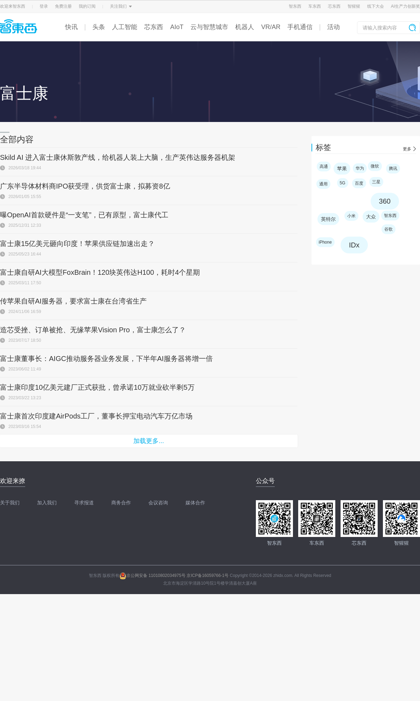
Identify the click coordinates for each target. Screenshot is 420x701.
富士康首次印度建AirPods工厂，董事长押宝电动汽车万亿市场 (96, 416)
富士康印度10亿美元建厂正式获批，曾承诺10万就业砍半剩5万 (97, 387)
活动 (333, 26)
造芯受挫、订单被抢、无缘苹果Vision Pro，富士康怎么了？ (93, 330)
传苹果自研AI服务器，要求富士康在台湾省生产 (73, 301)
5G (342, 183)
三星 (376, 181)
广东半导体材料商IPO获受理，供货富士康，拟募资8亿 (85, 186)
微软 (375, 166)
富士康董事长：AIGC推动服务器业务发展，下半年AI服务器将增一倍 (106, 358)
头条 (98, 26)
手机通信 (300, 26)
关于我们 (10, 502)
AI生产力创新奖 (405, 6)
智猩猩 (354, 6)
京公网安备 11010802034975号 (152, 575)
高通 (324, 166)
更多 (407, 149)
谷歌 (388, 229)
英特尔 (328, 219)
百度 (359, 183)
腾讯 (393, 168)
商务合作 (121, 502)
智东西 (295, 6)
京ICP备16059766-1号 (208, 575)
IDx (354, 245)
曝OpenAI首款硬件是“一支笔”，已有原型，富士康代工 (84, 215)
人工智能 (124, 26)
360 (385, 201)
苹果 (342, 168)
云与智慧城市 (209, 26)
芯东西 (334, 6)
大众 (371, 216)
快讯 (71, 26)
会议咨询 (158, 502)
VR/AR (270, 26)
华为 (360, 168)
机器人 (244, 26)
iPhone (325, 242)
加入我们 (47, 502)
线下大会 (375, 6)
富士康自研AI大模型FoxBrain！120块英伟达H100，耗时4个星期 (100, 272)
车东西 (314, 6)
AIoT (176, 26)
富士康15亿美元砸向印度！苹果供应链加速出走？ (77, 243)
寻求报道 (84, 502)
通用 (323, 184)
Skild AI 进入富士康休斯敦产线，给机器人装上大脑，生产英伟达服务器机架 (117, 157)
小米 (351, 215)
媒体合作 (195, 502)
